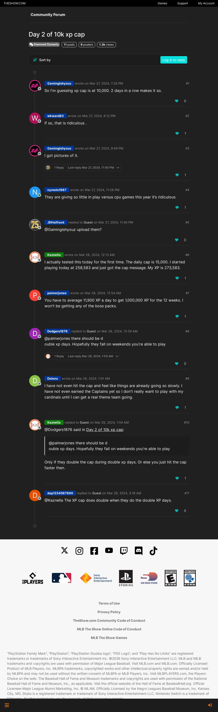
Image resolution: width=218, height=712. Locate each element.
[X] (64, 551)
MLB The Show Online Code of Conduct (109, 629)
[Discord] (138, 551)
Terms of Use (109, 603)
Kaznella (54, 255)
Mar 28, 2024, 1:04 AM (112, 422)
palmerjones (56, 293)
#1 (187, 83)
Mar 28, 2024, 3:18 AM (124, 493)
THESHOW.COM (15, 3)
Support (182, 3)
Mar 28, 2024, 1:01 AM (93, 378)
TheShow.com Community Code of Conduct (109, 620)
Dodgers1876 (57, 331)
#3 (187, 148)
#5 (187, 222)
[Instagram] (79, 551)
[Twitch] (124, 551)
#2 (187, 116)
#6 (187, 255)
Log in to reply (174, 60)
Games (162, 3)
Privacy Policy (109, 612)
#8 (187, 331)
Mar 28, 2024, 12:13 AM (97, 255)
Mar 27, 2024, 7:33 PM (106, 83)
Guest (88, 222)
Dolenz (52, 378)
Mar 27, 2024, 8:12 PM (98, 116)
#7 (187, 293)
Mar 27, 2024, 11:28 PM (102, 190)
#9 (187, 378)
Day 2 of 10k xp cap (104, 429)
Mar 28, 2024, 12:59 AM (120, 331)
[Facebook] (94, 551)
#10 (186, 422)
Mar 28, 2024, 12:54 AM (103, 293)
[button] (7, 705)
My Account (206, 3)
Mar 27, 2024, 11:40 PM (115, 222)
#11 (187, 493)
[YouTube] (109, 551)
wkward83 (55, 116)
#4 (187, 190)
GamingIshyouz (59, 83)
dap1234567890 (60, 493)
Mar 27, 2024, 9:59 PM (106, 148)
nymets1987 (56, 190)
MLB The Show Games (109, 638)
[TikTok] (153, 551)
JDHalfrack (56, 222)
